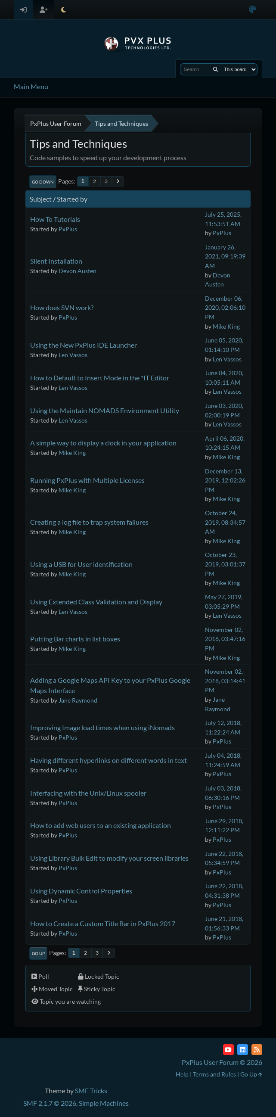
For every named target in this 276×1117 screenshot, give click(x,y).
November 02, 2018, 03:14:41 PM (225, 681)
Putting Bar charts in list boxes (75, 639)
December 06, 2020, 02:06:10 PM (225, 307)
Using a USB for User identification (81, 564)
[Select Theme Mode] (63, 9)
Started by (72, 199)
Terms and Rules (214, 1074)
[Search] (215, 69)
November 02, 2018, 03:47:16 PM (225, 639)
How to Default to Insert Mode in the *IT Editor (99, 377)
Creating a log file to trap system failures (89, 522)
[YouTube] (228, 1049)
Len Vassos (73, 354)
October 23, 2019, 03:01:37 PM (225, 564)
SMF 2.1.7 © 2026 (49, 1103)
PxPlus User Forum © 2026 (222, 1062)
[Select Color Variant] (252, 9)
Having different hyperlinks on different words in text (108, 760)
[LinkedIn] (242, 1049)
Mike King (226, 326)
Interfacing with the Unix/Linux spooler (88, 793)
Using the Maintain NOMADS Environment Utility (104, 410)
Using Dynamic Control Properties (81, 891)
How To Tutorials (55, 219)
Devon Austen (77, 270)
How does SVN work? (61, 307)
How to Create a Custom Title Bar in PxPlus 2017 (102, 923)
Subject (41, 199)
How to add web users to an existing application (100, 825)
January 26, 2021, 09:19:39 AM (225, 256)
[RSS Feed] (256, 1049)
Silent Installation (56, 261)
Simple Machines (104, 1103)
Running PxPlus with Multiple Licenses (87, 480)
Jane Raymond (78, 700)
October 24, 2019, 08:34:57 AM (225, 522)
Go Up (38, 953)
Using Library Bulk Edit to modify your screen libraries (109, 858)
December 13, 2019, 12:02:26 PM (225, 480)
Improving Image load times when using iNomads (102, 727)
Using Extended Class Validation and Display (96, 601)
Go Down (43, 181)
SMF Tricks (91, 1090)
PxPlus (68, 229)
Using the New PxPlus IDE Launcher (83, 345)
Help (182, 1074)
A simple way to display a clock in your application (103, 443)
